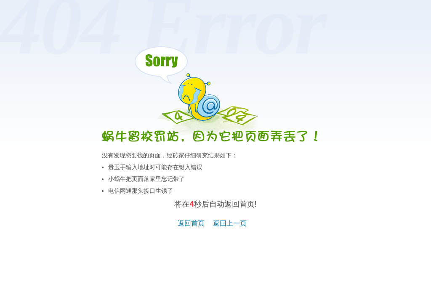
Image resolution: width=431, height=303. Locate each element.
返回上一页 (230, 223)
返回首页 (191, 223)
